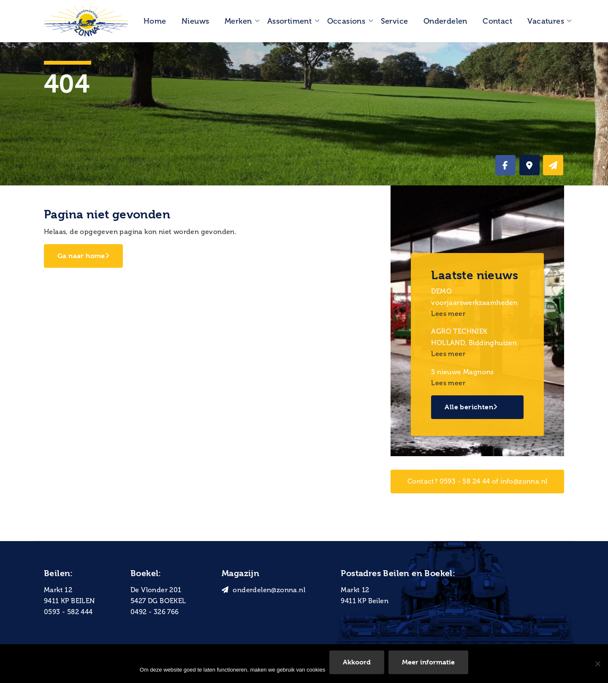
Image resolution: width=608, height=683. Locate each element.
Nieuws (195, 21)
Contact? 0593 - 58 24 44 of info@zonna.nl (477, 481)
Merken (238, 21)
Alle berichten (471, 407)
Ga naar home (83, 256)
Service (394, 21)
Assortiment (289, 21)
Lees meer (448, 314)
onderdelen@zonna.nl (263, 590)
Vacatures (545, 21)
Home (155, 21)
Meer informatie (428, 662)
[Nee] (597, 663)
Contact (497, 21)
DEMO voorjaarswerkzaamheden (474, 296)
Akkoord (357, 662)
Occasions (346, 21)
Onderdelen (445, 21)
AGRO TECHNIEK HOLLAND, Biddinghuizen (474, 336)
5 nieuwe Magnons (462, 372)
